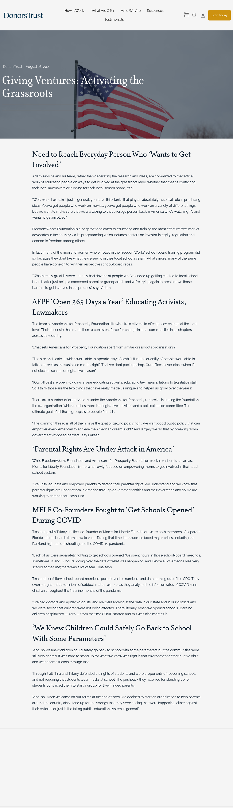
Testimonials (114, 20)
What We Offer (103, 11)
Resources (155, 11)
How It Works (75, 11)
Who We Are (131, 11)
